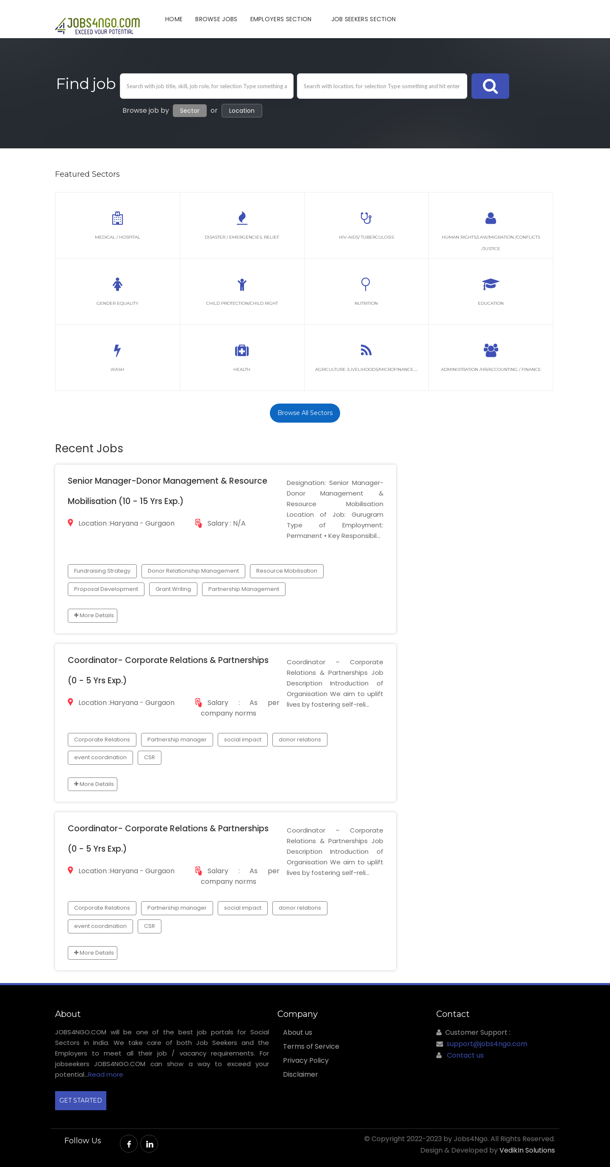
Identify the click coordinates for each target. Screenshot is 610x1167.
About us (297, 1032)
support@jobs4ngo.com (486, 1044)
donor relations (300, 739)
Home (174, 19)
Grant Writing (173, 589)
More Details (94, 615)
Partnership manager (177, 739)
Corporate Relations (102, 739)
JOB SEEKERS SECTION (363, 19)
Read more (105, 1074)
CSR (149, 757)
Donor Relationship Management (193, 571)
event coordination (100, 757)
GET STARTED (80, 1100)
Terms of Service (311, 1046)
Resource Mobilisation (286, 571)
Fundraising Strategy (102, 571)
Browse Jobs (216, 19)
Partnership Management (243, 589)
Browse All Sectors (305, 413)
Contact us (465, 1055)
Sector (190, 110)
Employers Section (281, 19)
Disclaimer (300, 1074)
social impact (242, 739)
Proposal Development (106, 589)
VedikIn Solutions (527, 1150)
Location (242, 110)
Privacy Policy (306, 1060)
